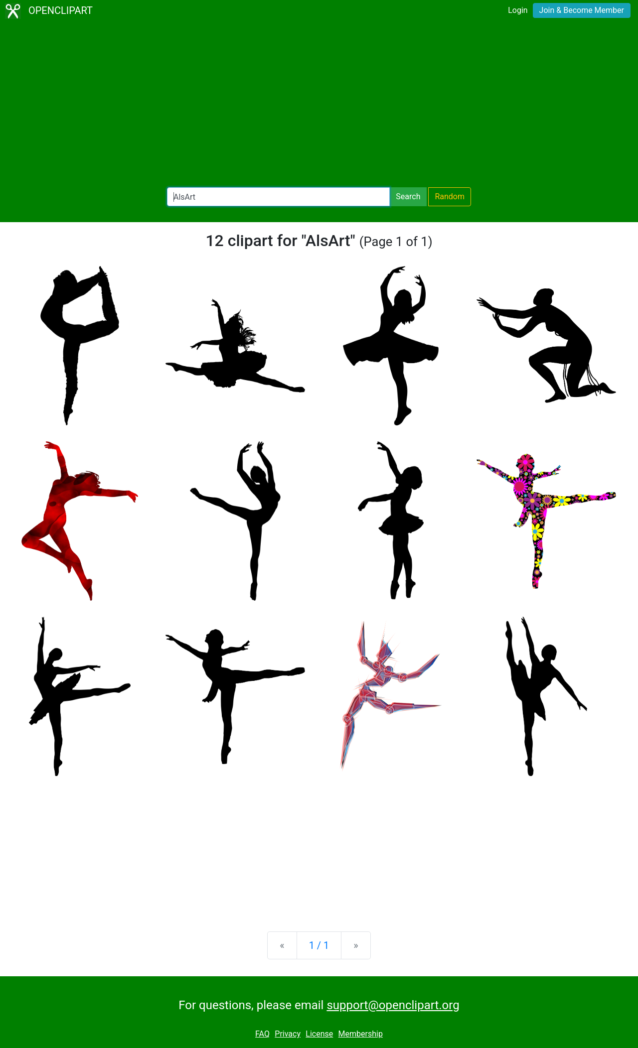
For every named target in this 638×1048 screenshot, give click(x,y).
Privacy (288, 1034)
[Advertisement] (319, 104)
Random (450, 196)
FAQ (262, 1034)
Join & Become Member (581, 10)
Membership (360, 1034)
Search (408, 196)
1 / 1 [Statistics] (319, 945)
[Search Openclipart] (278, 196)
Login (517, 10)
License (319, 1034)
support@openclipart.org (392, 1005)
